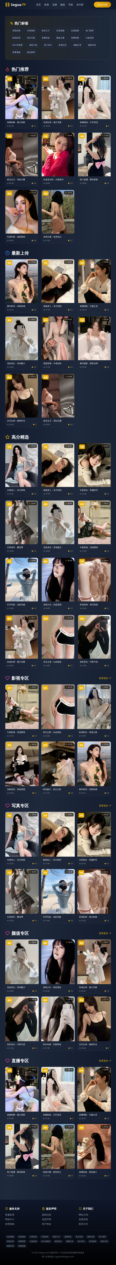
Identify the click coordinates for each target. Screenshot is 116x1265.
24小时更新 (17, 45)
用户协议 (46, 1223)
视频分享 (77, 45)
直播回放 (46, 37)
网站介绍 (83, 1214)
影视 (48, 4)
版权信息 (46, 1214)
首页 (40, 4)
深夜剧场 (16, 30)
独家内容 (92, 45)
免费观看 (75, 37)
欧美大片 (46, 30)
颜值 (64, 4)
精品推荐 (31, 52)
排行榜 (81, 4)
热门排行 (48, 45)
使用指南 (9, 1223)
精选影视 (16, 37)
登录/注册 (102, 4)
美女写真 (31, 37)
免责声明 (46, 1219)
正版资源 (90, 37)
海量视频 (16, 52)
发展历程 (83, 1219)
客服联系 (9, 1214)
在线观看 (75, 30)
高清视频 (60, 30)
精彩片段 (33, 45)
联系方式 (83, 1223)
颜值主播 (60, 37)
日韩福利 (31, 30)
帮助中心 (9, 1219)
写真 (72, 4)
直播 (56, 4)
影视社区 (63, 45)
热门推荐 (90, 30)
